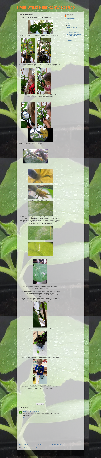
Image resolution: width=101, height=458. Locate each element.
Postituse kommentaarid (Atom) (31, 447)
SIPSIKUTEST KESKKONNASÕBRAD (46, 7)
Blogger (56, 454)
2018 (67, 23)
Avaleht (39, 444)
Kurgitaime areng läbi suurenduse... (72, 28)
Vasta (24, 417)
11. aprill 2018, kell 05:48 (33, 411)
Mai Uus (68, 16)
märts (69, 38)
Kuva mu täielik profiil (70, 18)
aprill (69, 25)
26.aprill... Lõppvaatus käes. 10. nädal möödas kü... (74, 31)
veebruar (70, 40)
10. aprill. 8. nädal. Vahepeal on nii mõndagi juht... (74, 35)
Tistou (24, 411)
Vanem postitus (56, 444)
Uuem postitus (24, 444)
